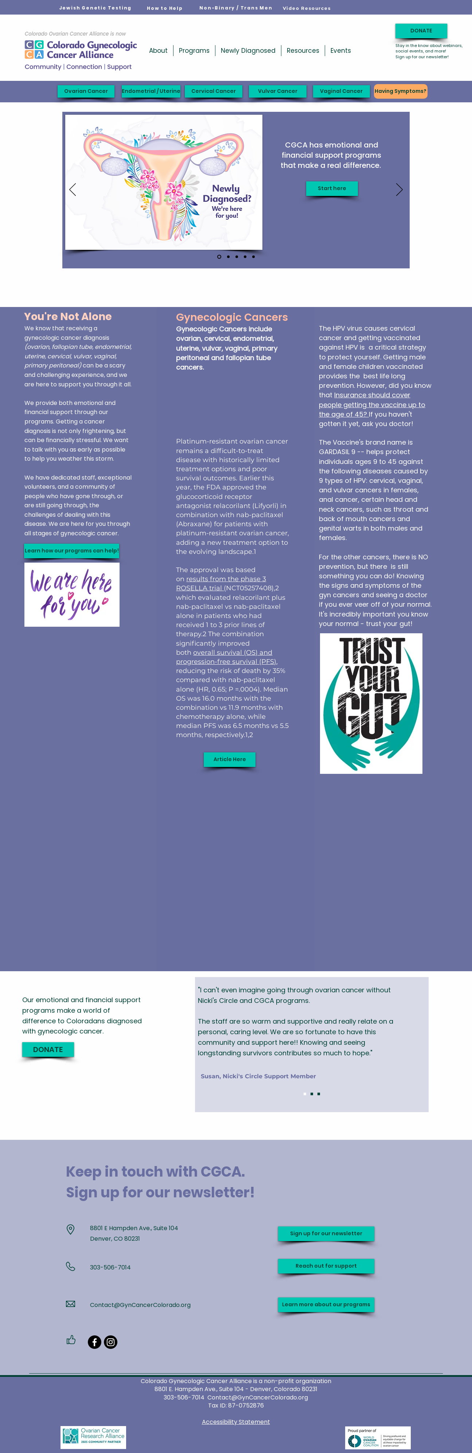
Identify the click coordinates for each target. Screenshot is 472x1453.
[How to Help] (165, 8)
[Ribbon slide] (253, 257)
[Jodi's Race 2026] (228, 257)
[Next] (399, 190)
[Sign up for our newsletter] (326, 1233)
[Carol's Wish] (245, 257)
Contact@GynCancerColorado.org (140, 1305)
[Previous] (72, 190)
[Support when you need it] (236, 257)
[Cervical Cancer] (213, 91)
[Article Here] (229, 759)
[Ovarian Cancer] (86, 91)
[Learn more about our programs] (326, 1305)
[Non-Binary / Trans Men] (236, 8)
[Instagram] (110, 1342)
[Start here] (332, 188)
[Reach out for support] (326, 1266)
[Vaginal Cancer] (341, 91)
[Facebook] (94, 1342)
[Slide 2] (312, 1094)
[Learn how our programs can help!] (71, 551)
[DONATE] (421, 31)
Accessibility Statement (236, 1422)
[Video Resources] (307, 8)
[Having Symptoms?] (401, 91)
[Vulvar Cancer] (278, 91)
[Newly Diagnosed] (219, 257)
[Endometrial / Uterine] (151, 91)
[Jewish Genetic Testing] (95, 8)
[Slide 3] (318, 1094)
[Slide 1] (305, 1094)
